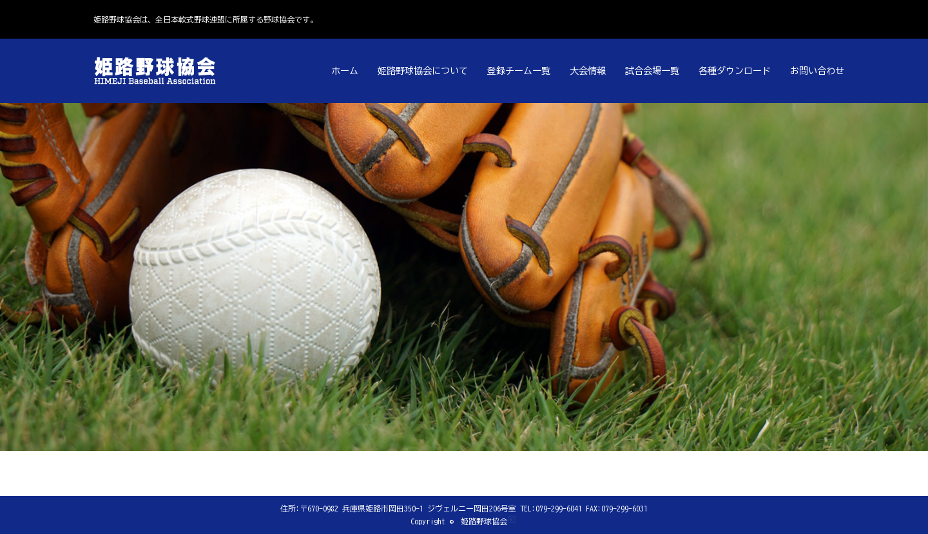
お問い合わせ (817, 70)
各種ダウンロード (735, 70)
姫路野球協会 (484, 521)
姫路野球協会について (423, 70)
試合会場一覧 (652, 70)
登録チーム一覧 (518, 70)
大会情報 (588, 70)
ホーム (344, 70)
